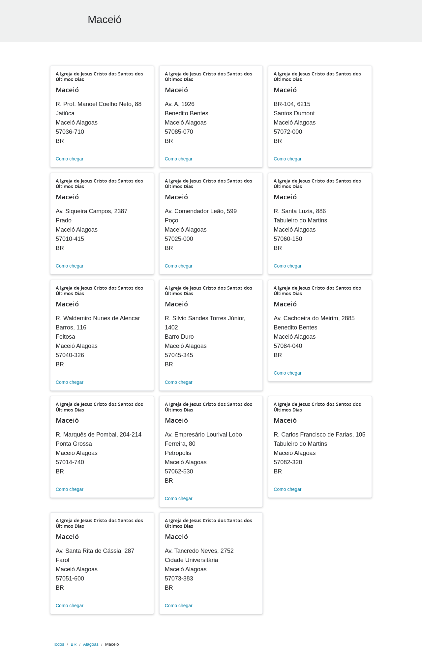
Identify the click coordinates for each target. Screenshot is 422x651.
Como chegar (69, 158)
